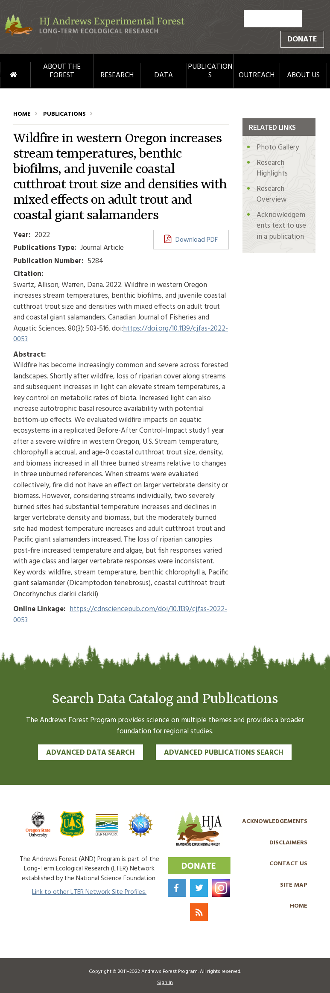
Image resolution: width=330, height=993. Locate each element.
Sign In (165, 982)
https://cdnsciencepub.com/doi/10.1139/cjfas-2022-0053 (120, 614)
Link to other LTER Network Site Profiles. (89, 892)
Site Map (293, 885)
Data (163, 75)
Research (117, 75)
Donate (302, 39)
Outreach (257, 75)
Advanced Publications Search (223, 753)
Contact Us (288, 864)
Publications (210, 71)
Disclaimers (288, 843)
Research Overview (271, 194)
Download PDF (196, 240)
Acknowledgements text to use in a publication (281, 226)
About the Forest (62, 71)
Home (5, 75)
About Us (303, 75)
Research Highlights (272, 168)
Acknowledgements (274, 821)
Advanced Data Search (90, 753)
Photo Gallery (278, 147)
